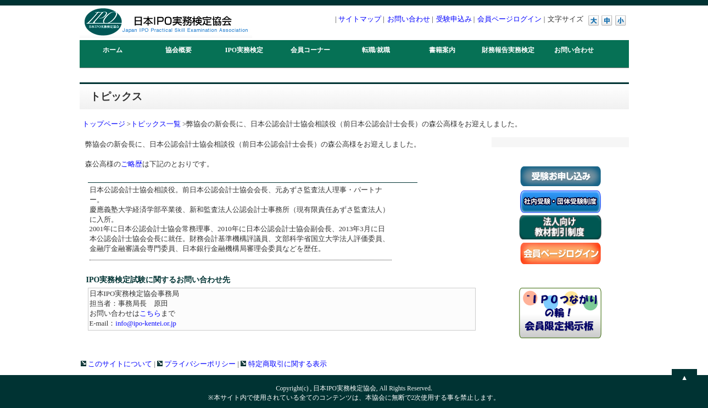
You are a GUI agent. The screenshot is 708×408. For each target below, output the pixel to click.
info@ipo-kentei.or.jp (145, 323)
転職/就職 (376, 50)
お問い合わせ (408, 19)
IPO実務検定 (244, 50)
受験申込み (454, 19)
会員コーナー (310, 50)
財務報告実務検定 (508, 50)
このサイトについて (116, 364)
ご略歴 (131, 164)
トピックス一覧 (156, 124)
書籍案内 (442, 50)
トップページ (103, 124)
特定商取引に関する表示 (283, 364)
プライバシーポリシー (196, 364)
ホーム (112, 50)
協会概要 (178, 50)
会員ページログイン (509, 19)
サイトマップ (359, 19)
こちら (150, 313)
